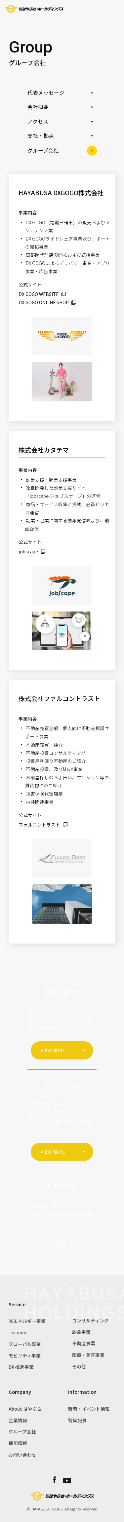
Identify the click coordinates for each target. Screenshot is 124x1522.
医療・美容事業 (88, 1355)
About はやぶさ (25, 1408)
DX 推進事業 (21, 1366)
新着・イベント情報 (89, 1408)
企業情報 (18, 1420)
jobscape (28, 551)
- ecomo (17, 1332)
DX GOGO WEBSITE (39, 294)
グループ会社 (22, 1431)
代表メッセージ (45, 92)
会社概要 (38, 107)
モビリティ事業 (25, 1355)
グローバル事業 (25, 1344)
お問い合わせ (22, 1454)
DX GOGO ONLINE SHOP (44, 302)
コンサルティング (90, 1320)
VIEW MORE (53, 1050)
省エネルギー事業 (27, 1321)
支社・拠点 (40, 135)
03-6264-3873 (62, 1242)
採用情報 (18, 1443)
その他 (79, 1366)
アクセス (37, 121)
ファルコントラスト (39, 824)
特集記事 (77, 1420)
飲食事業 (81, 1331)
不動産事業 (83, 1343)
